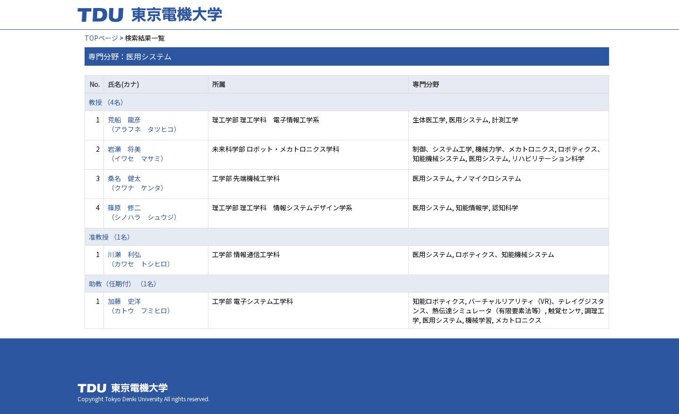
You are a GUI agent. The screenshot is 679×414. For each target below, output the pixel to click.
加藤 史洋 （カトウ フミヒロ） (141, 305)
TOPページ (101, 38)
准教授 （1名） (111, 237)
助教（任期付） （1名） (124, 283)
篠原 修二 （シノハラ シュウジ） (144, 212)
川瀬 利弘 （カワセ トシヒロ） (141, 259)
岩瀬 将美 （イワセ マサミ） (137, 153)
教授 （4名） (108, 102)
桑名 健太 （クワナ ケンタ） (137, 182)
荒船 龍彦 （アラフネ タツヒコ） (144, 124)
